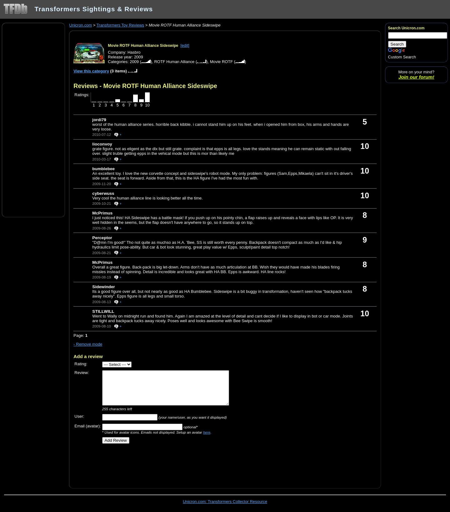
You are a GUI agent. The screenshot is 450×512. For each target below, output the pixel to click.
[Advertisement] (33, 119)
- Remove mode (87, 344)
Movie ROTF (221, 61)
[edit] (185, 45)
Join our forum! (416, 77)
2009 (134, 61)
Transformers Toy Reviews (120, 25)
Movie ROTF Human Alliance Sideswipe (143, 45)
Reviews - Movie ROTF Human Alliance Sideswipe (145, 85)
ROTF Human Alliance (174, 61)
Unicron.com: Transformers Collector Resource (225, 501)
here (206, 432)
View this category (91, 71)
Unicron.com (80, 25)
